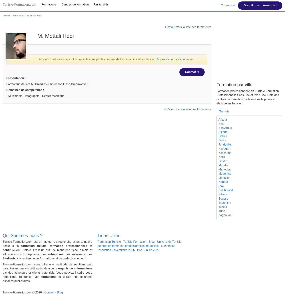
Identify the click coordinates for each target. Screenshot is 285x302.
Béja (221, 123)
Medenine (224, 173)
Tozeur (222, 206)
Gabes (222, 136)
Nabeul (223, 181)
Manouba (224, 169)
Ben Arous (225, 127)
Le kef (222, 161)
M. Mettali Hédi (34, 15)
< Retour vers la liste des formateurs (187, 27)
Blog (152, 241)
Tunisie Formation (134, 241)
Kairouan (224, 148)
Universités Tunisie (169, 241)
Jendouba (224, 144)
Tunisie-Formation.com (19, 4)
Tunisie (224, 111)
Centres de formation (75, 4)
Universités (101, 4)
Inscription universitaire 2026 (116, 250)
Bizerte (223, 132)
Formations (48, 4)
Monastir (224, 177)
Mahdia (223, 165)
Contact (192, 72)
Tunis (222, 210)
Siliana (222, 194)
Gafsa (222, 140)
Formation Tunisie (109, 241)
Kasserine (224, 152)
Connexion (228, 5)
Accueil (6, 15)
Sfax (221, 186)
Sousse (223, 198)
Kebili (222, 156)
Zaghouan (225, 215)
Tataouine (224, 202)
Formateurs (18, 15)
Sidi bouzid (225, 190)
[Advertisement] (249, 53)
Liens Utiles (109, 235)
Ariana (222, 119)
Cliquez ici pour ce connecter (174, 59)
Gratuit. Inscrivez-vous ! (260, 5)
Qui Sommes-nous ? (23, 235)
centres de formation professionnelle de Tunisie (128, 245)
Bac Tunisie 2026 (148, 250)
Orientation (168, 245)
